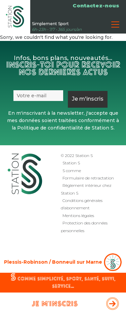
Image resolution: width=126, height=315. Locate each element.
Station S (71, 162)
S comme (71, 170)
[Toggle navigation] (115, 24)
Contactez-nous (96, 5)
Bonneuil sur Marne (77, 262)
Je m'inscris (55, 304)
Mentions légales (78, 215)
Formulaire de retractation (88, 177)
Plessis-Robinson (26, 262)
